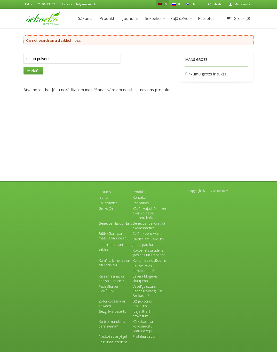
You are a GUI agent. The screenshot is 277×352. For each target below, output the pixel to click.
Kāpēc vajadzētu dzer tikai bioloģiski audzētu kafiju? (149, 213)
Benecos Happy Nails (115, 223)
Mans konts (242, 4)
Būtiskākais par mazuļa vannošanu (113, 235)
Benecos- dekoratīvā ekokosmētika (149, 225)
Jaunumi (130, 18)
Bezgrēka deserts (112, 311)
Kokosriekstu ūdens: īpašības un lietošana (149, 252)
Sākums (85, 18)
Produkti (107, 18)
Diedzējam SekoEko (148, 239)
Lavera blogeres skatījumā (145, 278)
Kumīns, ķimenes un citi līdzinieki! (114, 262)
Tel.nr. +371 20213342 (40, 4)
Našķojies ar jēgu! (113, 336)
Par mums (141, 203)
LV (162, 4)
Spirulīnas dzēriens (113, 342)
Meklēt (218, 4)
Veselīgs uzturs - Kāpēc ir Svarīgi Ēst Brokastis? (147, 291)
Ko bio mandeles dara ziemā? (112, 323)
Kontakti (139, 197)
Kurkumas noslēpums (149, 260)
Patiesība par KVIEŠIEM (109, 288)
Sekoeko (153, 18)
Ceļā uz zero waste (148, 233)
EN (190, 4)
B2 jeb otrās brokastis (142, 303)
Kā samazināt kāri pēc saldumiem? (113, 278)
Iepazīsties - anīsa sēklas (113, 247)
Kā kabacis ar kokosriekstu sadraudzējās (143, 326)
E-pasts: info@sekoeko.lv (79, 4)
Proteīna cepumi (145, 336)
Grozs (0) (242, 18)
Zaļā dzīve (179, 18)
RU (176, 4)
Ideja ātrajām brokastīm (143, 313)
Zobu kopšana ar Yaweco (112, 303)
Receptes (206, 18)
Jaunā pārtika (143, 244)
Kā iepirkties (108, 203)
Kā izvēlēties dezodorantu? (143, 268)
